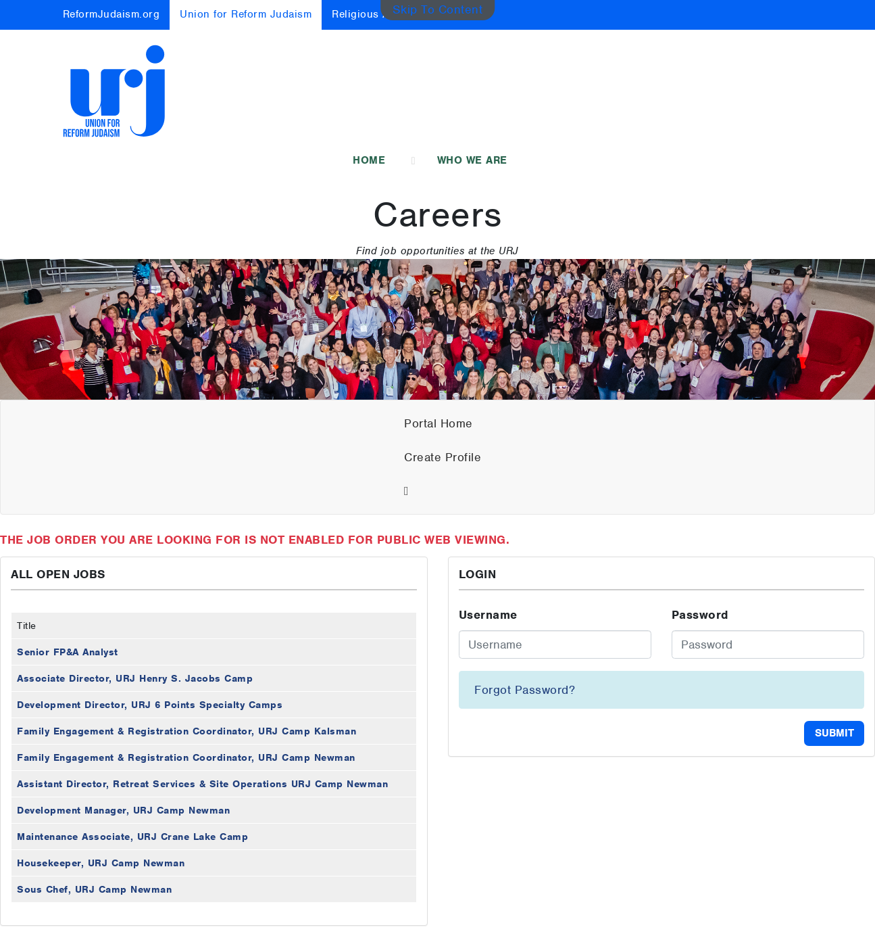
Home (369, 160)
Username (488, 614)
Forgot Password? (524, 689)
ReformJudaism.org (111, 14)
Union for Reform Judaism (245, 14)
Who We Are (472, 160)
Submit (834, 733)
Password (700, 614)
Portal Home (438, 423)
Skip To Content (438, 9)
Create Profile (442, 457)
